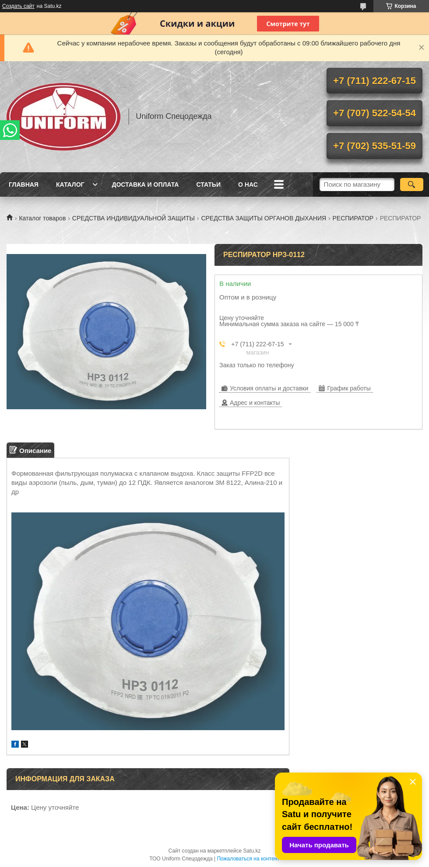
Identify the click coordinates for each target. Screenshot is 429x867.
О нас (248, 184)
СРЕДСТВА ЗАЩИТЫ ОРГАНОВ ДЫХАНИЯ (263, 218)
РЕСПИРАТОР (353, 218)
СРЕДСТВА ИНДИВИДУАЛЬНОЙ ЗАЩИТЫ (133, 218)
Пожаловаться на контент (248, 859)
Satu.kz (251, 851)
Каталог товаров (42, 218)
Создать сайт (18, 6)
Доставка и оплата (145, 184)
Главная (24, 184)
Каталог (70, 184)
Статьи (208, 184)
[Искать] (411, 184)
